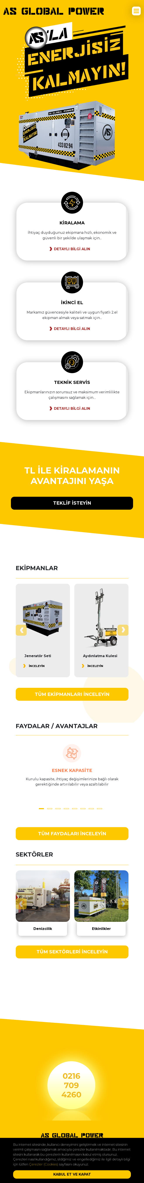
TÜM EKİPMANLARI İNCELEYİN (72, 694)
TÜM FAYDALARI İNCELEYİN (72, 833)
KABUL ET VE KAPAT (72, 1174)
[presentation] (21, 630)
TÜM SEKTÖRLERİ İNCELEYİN (72, 951)
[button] (41, 808)
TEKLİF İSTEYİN (72, 503)
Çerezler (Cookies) (43, 1164)
